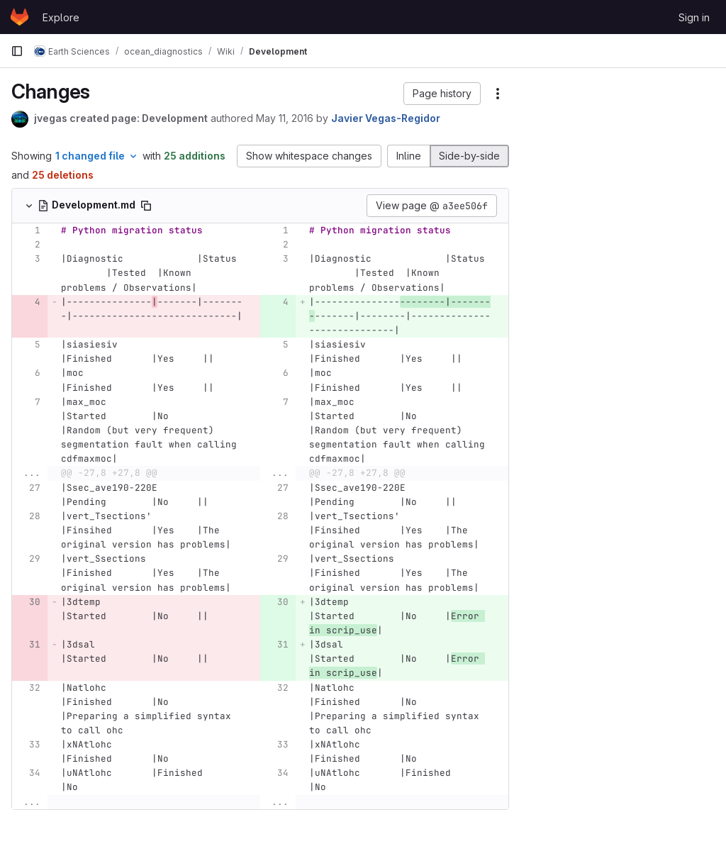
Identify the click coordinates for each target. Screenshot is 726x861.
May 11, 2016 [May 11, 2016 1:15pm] (284, 118)
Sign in (694, 17)
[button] (442, 93)
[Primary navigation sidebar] (17, 51)
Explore (61, 17)
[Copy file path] (146, 205)
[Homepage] (19, 17)
